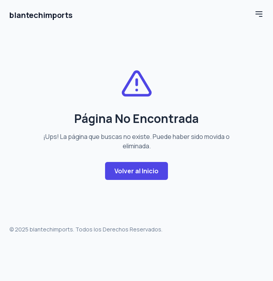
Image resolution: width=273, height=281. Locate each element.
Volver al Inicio (136, 171)
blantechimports (41, 15)
